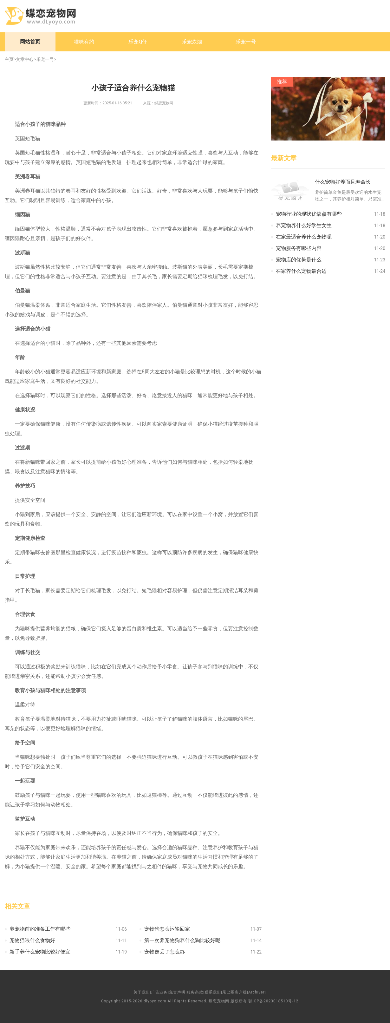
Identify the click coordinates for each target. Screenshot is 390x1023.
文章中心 (25, 59)
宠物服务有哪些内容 (299, 248)
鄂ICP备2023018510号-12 (273, 1001)
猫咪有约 (84, 42)
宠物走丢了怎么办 (164, 952)
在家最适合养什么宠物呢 (304, 237)
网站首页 (30, 42)
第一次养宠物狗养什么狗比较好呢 (182, 940)
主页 (9, 59)
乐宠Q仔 (137, 42)
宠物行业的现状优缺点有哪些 (309, 214)
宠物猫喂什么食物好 (32, 940)
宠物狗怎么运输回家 (167, 929)
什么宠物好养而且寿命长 (343, 182)
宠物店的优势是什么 (299, 260)
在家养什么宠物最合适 (301, 271)
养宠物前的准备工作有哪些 (40, 929)
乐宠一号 (246, 42)
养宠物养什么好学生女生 (304, 225)
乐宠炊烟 (192, 42)
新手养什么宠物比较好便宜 (40, 952)
